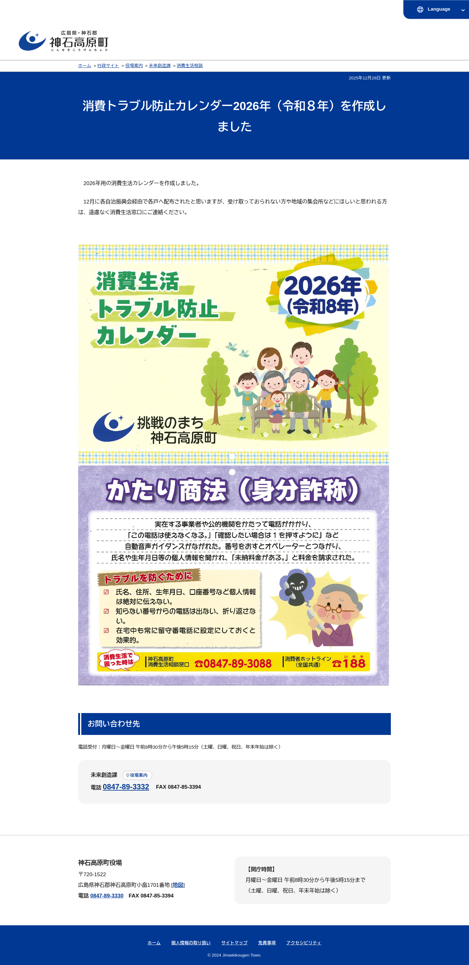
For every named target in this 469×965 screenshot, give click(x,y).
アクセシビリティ (303, 943)
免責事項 (267, 943)
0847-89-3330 (107, 896)
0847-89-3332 (126, 786)
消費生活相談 (190, 65)
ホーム (84, 65)
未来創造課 (160, 65)
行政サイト (108, 65)
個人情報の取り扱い (191, 943)
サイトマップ (234, 943)
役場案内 (134, 65)
